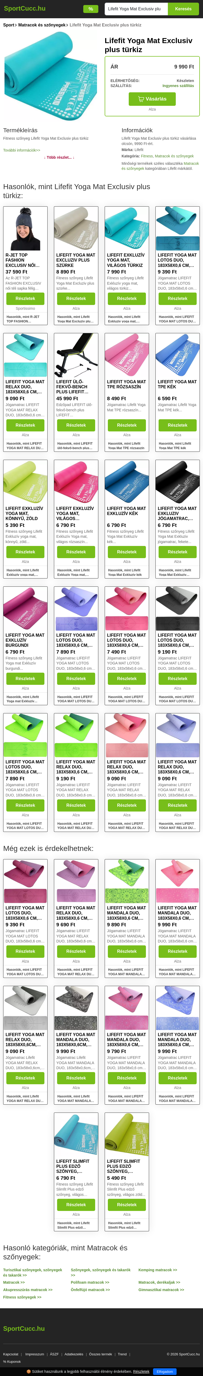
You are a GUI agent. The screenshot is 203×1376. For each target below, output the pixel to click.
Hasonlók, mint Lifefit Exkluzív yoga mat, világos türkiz (124, 321)
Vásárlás (152, 99)
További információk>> (21, 150)
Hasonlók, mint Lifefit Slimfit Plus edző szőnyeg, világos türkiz (74, 1227)
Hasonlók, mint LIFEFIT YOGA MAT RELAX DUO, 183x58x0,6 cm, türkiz (25, 448)
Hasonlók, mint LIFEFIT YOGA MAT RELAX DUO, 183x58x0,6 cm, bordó (76, 974)
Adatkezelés (73, 1354)
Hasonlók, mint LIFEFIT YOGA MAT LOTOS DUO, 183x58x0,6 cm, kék (76, 701)
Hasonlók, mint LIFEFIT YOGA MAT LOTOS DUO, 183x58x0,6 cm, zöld (25, 828)
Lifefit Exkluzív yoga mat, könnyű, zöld (24, 513)
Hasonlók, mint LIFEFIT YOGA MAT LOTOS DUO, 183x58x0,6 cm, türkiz (177, 321)
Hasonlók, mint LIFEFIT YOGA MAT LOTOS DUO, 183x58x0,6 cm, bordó (25, 974)
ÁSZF (54, 1354)
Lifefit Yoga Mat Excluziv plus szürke (75, 260)
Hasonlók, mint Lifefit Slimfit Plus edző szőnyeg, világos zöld (124, 1227)
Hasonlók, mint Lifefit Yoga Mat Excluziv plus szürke (74, 321)
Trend (122, 1354)
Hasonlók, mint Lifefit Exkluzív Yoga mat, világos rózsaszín (73, 574)
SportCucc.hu (24, 8)
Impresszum (34, 1354)
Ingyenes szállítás (178, 86)
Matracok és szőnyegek (174, 156)
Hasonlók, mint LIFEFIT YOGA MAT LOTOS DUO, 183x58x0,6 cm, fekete (177, 701)
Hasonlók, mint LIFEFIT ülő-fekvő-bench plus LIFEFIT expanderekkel (75, 448)
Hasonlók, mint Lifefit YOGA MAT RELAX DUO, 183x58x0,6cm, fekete (25, 1101)
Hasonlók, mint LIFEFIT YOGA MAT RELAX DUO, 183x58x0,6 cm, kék (177, 828)
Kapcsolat (10, 1354)
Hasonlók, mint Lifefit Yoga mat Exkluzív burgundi (23, 701)
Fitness (147, 156)
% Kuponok (12, 1362)
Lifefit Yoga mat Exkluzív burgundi (25, 640)
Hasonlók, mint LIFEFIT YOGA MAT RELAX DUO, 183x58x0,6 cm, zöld (76, 828)
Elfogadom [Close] (165, 1372)
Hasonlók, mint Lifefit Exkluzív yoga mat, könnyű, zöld (23, 574)
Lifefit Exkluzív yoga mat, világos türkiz (126, 260)
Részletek (25, 298)
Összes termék (100, 1354)
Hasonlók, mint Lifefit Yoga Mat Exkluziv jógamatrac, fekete (175, 574)
